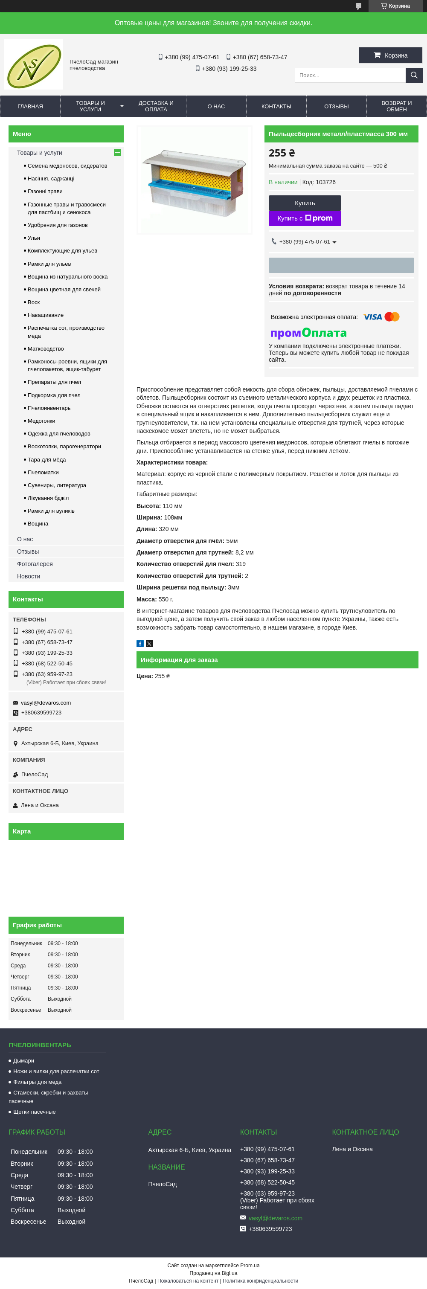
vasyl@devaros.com (46, 703)
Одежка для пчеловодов (59, 433)
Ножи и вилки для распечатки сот (56, 1071)
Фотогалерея (35, 563)
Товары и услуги (90, 106)
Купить (305, 202)
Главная (30, 106)
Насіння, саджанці (51, 178)
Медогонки (41, 421)
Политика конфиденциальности (260, 1281)
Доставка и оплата (156, 106)
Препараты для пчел (54, 382)
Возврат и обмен (396, 106)
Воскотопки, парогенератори (64, 446)
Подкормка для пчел (54, 395)
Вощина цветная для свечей (64, 289)
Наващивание (46, 315)
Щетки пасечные (34, 1112)
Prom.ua (249, 1266)
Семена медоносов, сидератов (67, 166)
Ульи (34, 238)
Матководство (46, 348)
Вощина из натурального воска (68, 276)
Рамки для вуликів (51, 511)
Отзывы (336, 106)
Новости (28, 576)
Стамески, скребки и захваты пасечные (48, 1096)
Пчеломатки (43, 472)
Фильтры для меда (37, 1082)
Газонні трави (45, 191)
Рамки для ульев (49, 264)
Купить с (304, 218)
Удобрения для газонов (58, 225)
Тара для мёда (47, 459)
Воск (34, 302)
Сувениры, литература (57, 485)
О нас (216, 106)
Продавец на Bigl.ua (214, 1273)
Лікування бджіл (48, 498)
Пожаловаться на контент (187, 1281)
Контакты (276, 106)
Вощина (38, 523)
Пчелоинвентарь (49, 408)
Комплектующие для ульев (62, 250)
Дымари (23, 1060)
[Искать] (414, 75)
